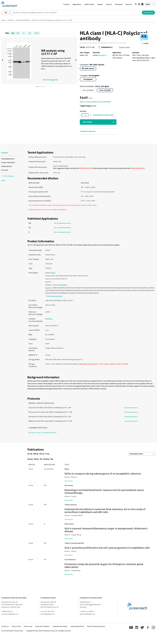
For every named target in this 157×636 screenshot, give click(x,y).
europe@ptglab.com (48, 614)
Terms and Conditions (42, 626)
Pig (51, 459)
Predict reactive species (54, 296)
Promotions (119, 4)
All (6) (29, 454)
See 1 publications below (62, 227)
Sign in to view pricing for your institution (95, 102)
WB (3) (35, 454)
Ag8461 (52, 273)
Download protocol (131, 407)
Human (30, 459)
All (13, 33)
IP (23, 33)
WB (18, 33)
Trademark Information (60, 626)
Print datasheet (7, 176)
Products (66, 4)
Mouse (36, 459)
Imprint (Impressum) (77, 626)
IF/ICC (37, 33)
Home (3, 20)
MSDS (3, 180)
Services (109, 4)
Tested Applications (7, 159)
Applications (77, 4)
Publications (105, 47)
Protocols (4, 170)
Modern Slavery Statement (96, 626)
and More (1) (102, 55)
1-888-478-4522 (7, 611)
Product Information (8, 162)
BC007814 (63, 285)
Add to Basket (87, 122)
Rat (41, 459)
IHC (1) (41, 454)
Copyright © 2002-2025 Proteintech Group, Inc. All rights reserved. (48, 631)
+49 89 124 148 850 (86, 611)
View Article (69, 481)
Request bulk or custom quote (103, 115)
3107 (47, 330)
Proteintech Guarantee (87, 131)
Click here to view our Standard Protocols (42, 432)
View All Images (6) (50, 80)
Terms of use (28, 626)
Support (100, 4)
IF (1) (47, 454)
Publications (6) (6, 166)
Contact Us (5, 626)
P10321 (48, 355)
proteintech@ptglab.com (9, 614)
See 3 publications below (62, 223)
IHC (30, 33)
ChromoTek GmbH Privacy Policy (12, 631)
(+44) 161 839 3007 (47, 611)
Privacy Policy (16, 626)
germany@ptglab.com (87, 614)
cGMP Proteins (89, 4)
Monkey (46, 459)
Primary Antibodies (23, 20)
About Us (129, 4)
